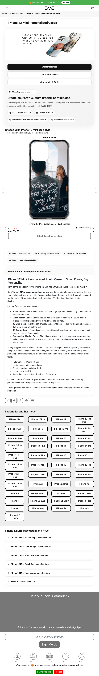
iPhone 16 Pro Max (84, 430)
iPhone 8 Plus (38, 493)
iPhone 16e (37, 438)
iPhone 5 (84, 508)
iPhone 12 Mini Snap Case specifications (27, 555)
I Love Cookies (44, 672)
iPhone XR (38, 484)
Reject (59, 672)
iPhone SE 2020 (61, 501)
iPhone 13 (61, 455)
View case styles (49, 74)
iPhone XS (84, 484)
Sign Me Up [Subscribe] (49, 644)
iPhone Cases (16, 13)
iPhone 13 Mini (38, 465)
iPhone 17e (14, 419)
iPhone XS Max (61, 484)
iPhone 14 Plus (38, 455)
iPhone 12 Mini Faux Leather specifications (28, 573)
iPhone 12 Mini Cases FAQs (21, 582)
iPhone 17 (61, 419)
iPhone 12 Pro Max (15, 475)
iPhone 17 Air (14, 429)
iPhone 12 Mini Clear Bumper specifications (29, 546)
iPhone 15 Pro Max (15, 447)
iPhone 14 (61, 446)
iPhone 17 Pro (38, 419)
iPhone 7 (14, 501)
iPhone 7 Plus (84, 493)
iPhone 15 (61, 438)
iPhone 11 (61, 474)
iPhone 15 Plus (38, 446)
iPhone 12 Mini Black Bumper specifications (29, 538)
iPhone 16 (38, 429)
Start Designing (49, 67)
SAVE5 (66, 2)
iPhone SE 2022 (37, 501)
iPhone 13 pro (84, 455)
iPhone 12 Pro (84, 465)
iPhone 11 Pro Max (15, 485)
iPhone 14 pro (84, 446)
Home (4, 13)
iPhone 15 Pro (84, 438)
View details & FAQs (49, 82)
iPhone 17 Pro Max (84, 420)
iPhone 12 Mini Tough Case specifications (28, 564)
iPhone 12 (61, 465)
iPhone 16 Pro (61, 429)
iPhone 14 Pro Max (15, 456)
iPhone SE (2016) (15, 517)
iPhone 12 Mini (38, 474)
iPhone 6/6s (38, 508)
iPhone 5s (61, 508)
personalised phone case (52, 387)
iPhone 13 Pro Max (15, 466)
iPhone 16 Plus (14, 438)
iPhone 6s (15, 508)
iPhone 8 (61, 493)
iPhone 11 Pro (84, 474)
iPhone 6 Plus (84, 501)
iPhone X (14, 493)
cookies (26, 665)
